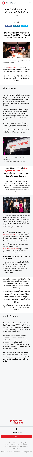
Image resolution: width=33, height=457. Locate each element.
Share (9, 25)
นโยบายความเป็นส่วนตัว (12, 446)
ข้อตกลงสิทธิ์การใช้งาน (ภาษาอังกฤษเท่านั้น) (16, 443)
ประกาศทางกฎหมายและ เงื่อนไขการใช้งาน (16, 445)
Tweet (25, 25)
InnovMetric (12, 67)
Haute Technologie (9, 234)
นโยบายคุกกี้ (16, 448)
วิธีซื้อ (16, 437)
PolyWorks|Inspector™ (10, 249)
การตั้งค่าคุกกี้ (24, 446)
